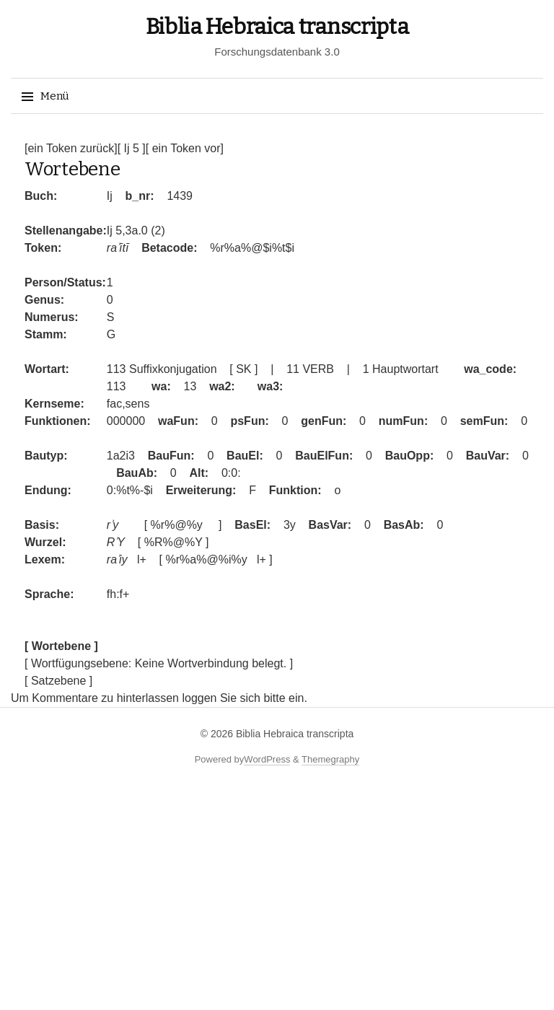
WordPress (267, 759)
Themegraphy (330, 759)
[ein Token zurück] (71, 148)
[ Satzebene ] (58, 681)
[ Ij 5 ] (132, 148)
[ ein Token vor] (185, 148)
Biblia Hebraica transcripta (277, 27)
